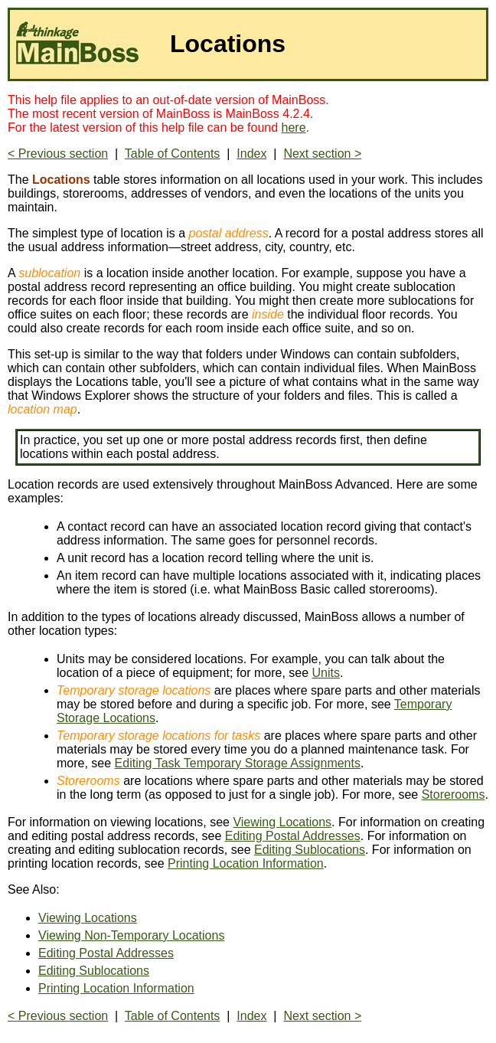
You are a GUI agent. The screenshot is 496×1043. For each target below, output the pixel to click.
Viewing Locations (282, 822)
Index (251, 153)
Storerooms (453, 794)
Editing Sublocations (309, 849)
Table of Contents (172, 153)
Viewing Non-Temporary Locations (131, 935)
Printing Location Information (246, 863)
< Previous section (58, 153)
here (294, 127)
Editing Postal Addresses (293, 835)
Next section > (322, 153)
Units (326, 672)
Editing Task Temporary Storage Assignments (238, 763)
